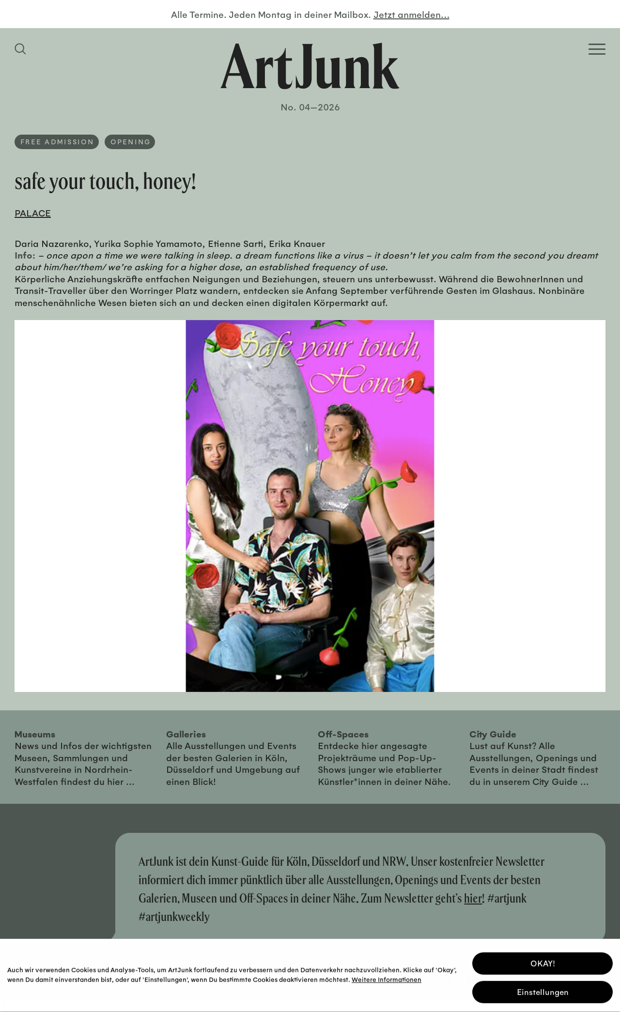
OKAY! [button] (542, 962)
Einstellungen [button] (543, 990)
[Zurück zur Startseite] (310, 66)
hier (473, 897)
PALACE (33, 212)
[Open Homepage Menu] (597, 49)
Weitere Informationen (386, 978)
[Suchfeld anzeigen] (22, 49)
